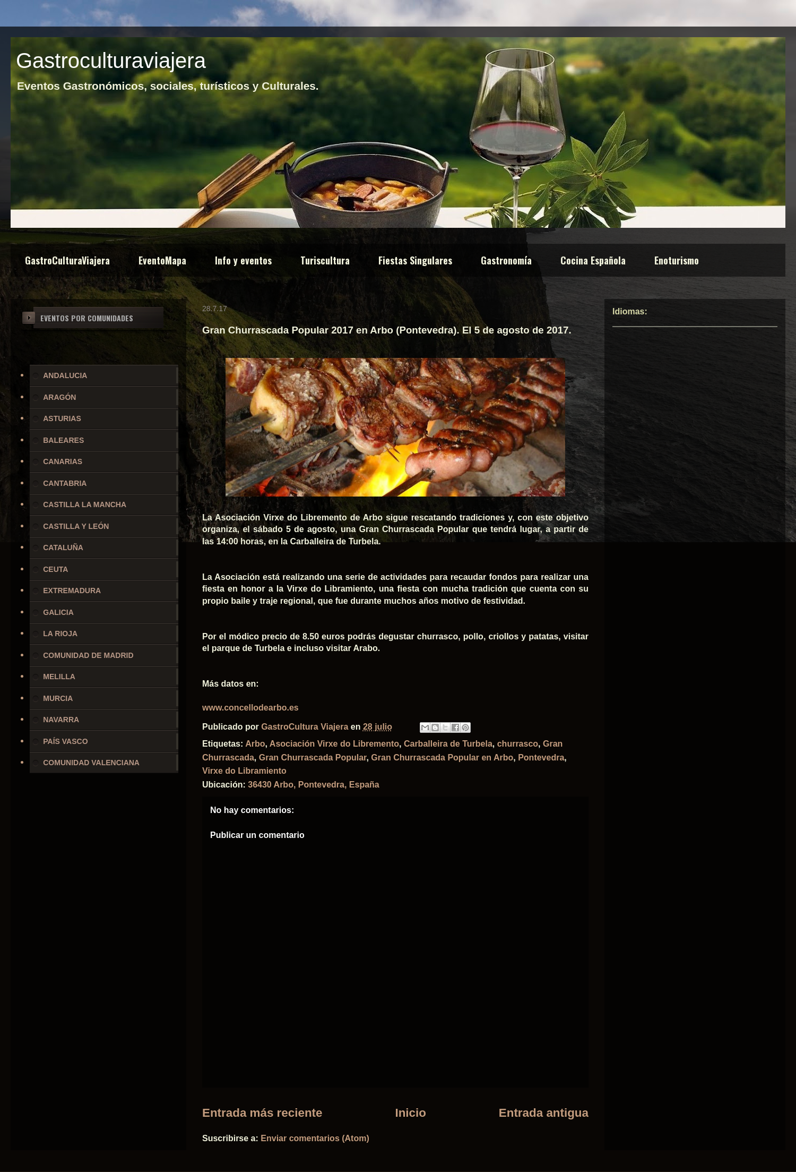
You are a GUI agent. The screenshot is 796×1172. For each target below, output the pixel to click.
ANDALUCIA (65, 375)
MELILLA (59, 676)
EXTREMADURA (72, 590)
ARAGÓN (59, 397)
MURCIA (58, 698)
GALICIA (58, 612)
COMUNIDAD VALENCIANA (91, 762)
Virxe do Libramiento (244, 770)
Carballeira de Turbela (448, 743)
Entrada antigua (544, 1112)
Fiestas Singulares (415, 260)
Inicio (410, 1112)
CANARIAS (62, 461)
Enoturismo (676, 260)
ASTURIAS (62, 418)
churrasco (517, 743)
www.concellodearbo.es (250, 707)
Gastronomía (506, 260)
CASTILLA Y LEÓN (76, 526)
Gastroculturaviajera (111, 60)
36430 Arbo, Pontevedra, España (313, 784)
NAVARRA (61, 719)
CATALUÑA (63, 547)
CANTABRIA (64, 483)
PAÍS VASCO (65, 741)
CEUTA (55, 569)
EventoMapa (162, 260)
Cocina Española (593, 260)
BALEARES (63, 440)
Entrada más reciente (262, 1112)
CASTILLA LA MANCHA (84, 504)
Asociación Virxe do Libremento (334, 743)
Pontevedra (541, 757)
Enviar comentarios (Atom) (315, 1138)
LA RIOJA (60, 633)
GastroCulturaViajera (67, 260)
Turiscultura (325, 260)
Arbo (255, 743)
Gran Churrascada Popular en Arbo (442, 757)
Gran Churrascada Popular (313, 757)
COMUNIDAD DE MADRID (88, 655)
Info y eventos (243, 260)
